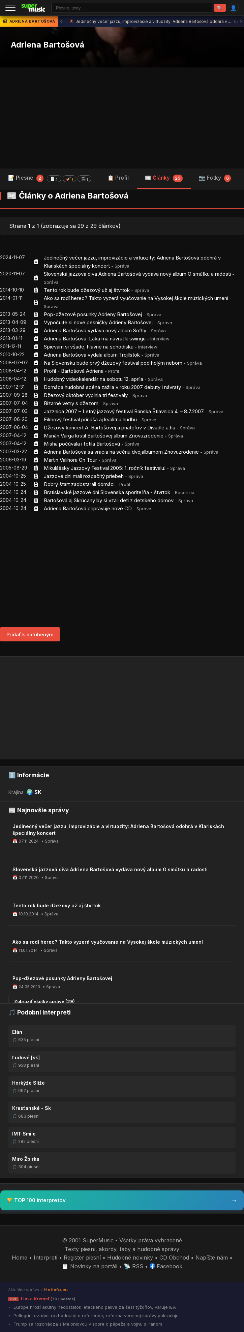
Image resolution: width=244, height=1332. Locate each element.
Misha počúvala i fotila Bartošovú (82, 444)
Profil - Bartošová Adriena (74, 371)
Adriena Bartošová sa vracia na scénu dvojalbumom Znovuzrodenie (121, 452)
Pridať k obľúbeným (30, 635)
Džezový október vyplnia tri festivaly (86, 396)
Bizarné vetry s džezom (71, 404)
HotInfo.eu (56, 1290)
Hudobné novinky (130, 1258)
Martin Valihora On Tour (70, 460)
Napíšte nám (211, 1258)
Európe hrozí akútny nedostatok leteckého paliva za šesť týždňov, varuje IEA (94, 1307)
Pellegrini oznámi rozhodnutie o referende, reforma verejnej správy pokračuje (95, 1316)
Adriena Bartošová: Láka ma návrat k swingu (95, 339)
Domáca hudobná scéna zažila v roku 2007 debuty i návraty (112, 388)
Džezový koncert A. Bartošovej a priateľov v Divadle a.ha (109, 428)
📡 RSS (133, 1267)
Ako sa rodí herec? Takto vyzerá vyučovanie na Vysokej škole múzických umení (136, 299)
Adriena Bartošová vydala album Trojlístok (92, 355)
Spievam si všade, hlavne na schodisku (88, 347)
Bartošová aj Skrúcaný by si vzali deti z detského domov (109, 501)
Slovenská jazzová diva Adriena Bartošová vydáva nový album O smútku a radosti (137, 274)
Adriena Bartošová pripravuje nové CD (88, 509)
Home (19, 1258)
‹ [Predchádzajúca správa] (61, 22)
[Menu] (10, 8)
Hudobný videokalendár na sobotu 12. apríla (93, 379)
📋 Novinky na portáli (89, 1267)
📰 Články (164, 178)
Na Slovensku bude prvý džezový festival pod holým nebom (113, 363)
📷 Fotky (215, 178)
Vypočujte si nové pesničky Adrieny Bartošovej (98, 323)
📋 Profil (118, 178)
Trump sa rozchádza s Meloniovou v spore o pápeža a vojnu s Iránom (87, 1324)
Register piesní (82, 1258)
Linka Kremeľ (41, 1299)
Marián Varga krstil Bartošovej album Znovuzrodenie (103, 436)
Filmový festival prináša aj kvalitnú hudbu (90, 420)
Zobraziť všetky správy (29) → (47, 1002)
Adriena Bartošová (47, 45)
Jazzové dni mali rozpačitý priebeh (84, 477)
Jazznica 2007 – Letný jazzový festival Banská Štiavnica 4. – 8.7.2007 (124, 412)
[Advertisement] (122, 118)
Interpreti (45, 1258)
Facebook (166, 1267)
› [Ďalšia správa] (241, 22)
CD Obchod (174, 1258)
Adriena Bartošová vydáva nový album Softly (95, 331)
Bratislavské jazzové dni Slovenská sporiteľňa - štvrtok (107, 493)
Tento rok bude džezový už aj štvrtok (87, 290)
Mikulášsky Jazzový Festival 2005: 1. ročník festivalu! (104, 468)
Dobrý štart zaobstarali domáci (79, 485)
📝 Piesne (49, 179)
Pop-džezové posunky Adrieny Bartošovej (93, 315)
